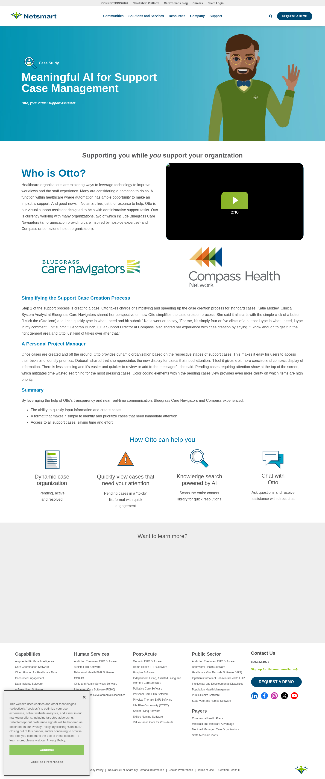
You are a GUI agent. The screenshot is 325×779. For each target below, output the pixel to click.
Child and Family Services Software (95, 683)
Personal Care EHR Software (151, 694)
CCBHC (79, 678)
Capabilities (28, 654)
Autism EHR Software (87, 667)
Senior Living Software (147, 711)
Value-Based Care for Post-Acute (153, 722)
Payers (199, 711)
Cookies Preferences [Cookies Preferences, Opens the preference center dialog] (46, 762)
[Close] (84, 697)
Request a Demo (294, 16)
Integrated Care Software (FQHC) (94, 689)
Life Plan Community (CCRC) (151, 705)
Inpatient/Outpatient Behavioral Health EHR (218, 678)
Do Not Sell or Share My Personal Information (136, 770)
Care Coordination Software (32, 667)
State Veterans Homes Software (211, 700)
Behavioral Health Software (208, 667)
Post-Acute (145, 654)
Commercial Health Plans (207, 718)
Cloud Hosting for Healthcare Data (36, 672)
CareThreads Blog (176, 3)
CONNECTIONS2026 (114, 3)
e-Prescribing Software (29, 689)
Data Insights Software (29, 683)
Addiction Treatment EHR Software (95, 661)
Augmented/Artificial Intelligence (34, 661)
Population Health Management (211, 689)
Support (216, 16)
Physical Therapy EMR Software (153, 699)
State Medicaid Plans (205, 735)
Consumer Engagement (29, 678)
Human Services (91, 654)
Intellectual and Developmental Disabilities (100, 695)
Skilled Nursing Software (148, 716)
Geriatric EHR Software (147, 661)
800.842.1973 (260, 661)
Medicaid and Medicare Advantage (213, 723)
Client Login (216, 3)
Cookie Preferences (181, 770)
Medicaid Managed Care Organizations (216, 729)
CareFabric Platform (146, 3)
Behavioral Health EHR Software (94, 672)
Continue (47, 750)
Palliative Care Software (147, 688)
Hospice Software (144, 672)
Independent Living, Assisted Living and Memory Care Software (157, 680)
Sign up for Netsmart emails (271, 669)
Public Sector (206, 654)
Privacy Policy (94, 770)
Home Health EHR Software (150, 667)
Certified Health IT (229, 770)
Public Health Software (206, 695)
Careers (198, 3)
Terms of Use (205, 770)
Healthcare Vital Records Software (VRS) (217, 672)
